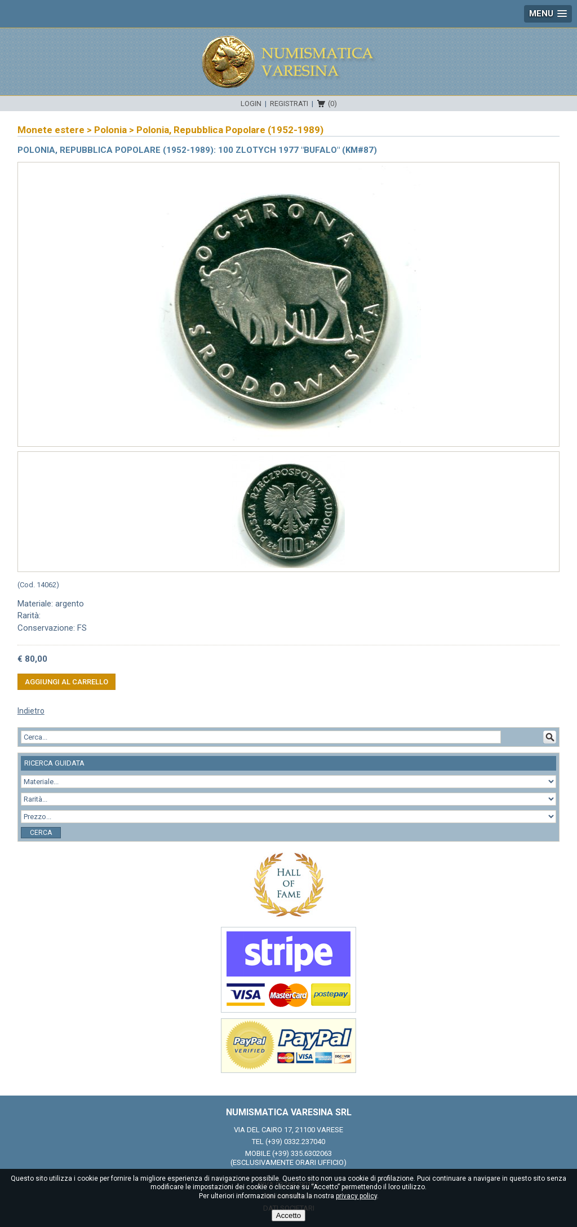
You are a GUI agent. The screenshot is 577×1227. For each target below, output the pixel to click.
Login (251, 103)
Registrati (289, 103)
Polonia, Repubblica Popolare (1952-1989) (229, 129)
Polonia (110, 129)
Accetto (288, 1215)
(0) (332, 103)
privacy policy (356, 1196)
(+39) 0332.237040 (295, 1141)
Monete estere (51, 129)
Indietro (31, 710)
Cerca (41, 833)
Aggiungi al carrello (66, 682)
